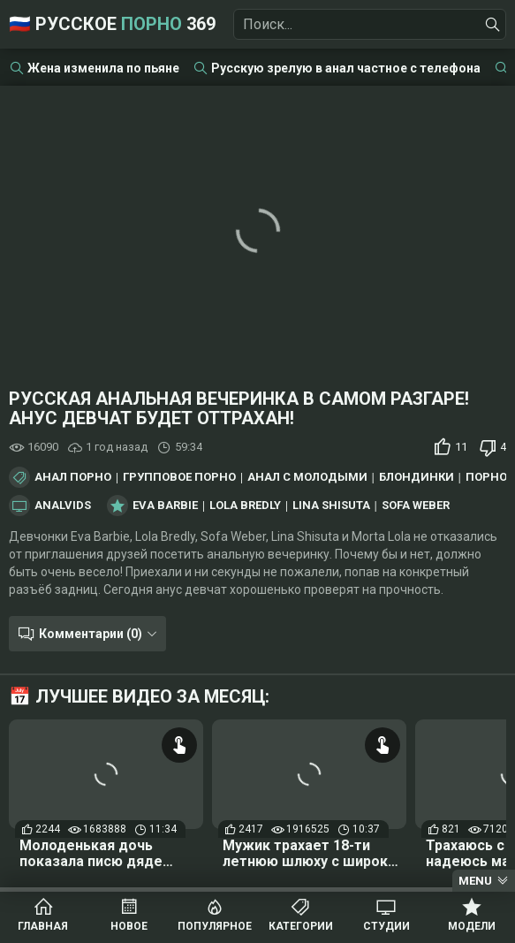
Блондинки (416, 477)
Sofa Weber (416, 505)
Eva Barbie (165, 505)
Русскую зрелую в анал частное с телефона (346, 68)
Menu (475, 880)
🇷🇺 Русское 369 (112, 23)
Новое (129, 926)
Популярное (215, 926)
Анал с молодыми (307, 477)
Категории (301, 926)
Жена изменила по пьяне (103, 68)
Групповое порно (179, 477)
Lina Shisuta (331, 505)
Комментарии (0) (90, 634)
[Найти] (493, 25)
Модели (472, 926)
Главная (43, 926)
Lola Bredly (245, 505)
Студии (386, 926)
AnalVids (62, 505)
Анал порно (72, 477)
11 (461, 446)
